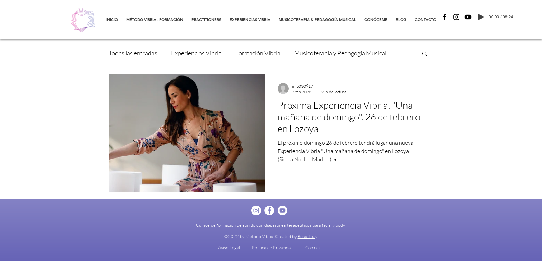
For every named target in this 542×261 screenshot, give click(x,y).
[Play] (481, 17)
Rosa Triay (307, 236)
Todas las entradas (133, 53)
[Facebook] (444, 17)
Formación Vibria (257, 53)
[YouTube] (468, 17)
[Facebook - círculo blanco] (269, 210)
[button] (424, 54)
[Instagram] (456, 17)
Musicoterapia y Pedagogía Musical (340, 53)
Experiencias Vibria (196, 53)
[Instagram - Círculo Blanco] (256, 210)
